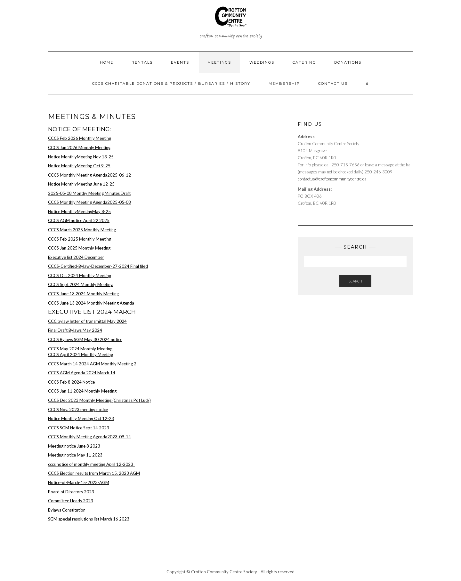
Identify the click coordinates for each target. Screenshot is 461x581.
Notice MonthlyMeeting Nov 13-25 (81, 156)
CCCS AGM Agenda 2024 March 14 (81, 372)
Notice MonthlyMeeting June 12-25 (81, 184)
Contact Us (333, 83)
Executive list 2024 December (76, 257)
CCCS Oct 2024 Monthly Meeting (79, 275)
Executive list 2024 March (92, 311)
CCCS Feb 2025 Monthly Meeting (79, 239)
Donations (347, 62)
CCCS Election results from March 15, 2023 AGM (94, 473)
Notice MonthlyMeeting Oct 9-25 (79, 165)
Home (106, 62)
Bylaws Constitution (66, 510)
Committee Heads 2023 (70, 500)
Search (355, 281)
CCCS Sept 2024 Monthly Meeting (80, 284)
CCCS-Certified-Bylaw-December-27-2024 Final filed (98, 266)
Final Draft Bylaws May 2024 (75, 330)
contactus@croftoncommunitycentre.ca (332, 178)
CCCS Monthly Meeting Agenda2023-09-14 (89, 436)
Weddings (261, 62)
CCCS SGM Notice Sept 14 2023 (78, 427)
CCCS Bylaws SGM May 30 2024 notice (85, 339)
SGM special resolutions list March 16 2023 (88, 518)
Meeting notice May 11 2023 (75, 455)
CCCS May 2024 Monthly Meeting (80, 348)
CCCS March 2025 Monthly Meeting (82, 229)
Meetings (219, 62)
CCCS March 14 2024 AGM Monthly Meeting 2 (92, 363)
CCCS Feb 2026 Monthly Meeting (79, 138)
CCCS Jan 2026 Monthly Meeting (79, 147)
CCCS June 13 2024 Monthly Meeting (83, 293)
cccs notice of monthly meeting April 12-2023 (91, 464)
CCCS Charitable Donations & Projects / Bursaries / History (171, 83)
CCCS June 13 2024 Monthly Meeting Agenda (91, 303)
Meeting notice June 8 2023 (74, 446)
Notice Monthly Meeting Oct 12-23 (81, 418)
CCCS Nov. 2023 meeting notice (78, 409)
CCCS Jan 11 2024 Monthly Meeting (82, 391)
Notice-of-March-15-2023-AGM (78, 482)
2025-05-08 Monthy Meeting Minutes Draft (89, 193)
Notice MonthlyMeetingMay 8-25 (79, 211)
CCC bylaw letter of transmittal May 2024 (87, 321)
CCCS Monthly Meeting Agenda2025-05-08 (89, 202)
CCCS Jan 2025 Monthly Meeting (79, 248)
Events (180, 62)
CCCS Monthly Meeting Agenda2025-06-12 (89, 175)
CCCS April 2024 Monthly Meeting (80, 354)
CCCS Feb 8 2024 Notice (71, 382)
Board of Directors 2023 (71, 491)
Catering (304, 62)
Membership (284, 83)
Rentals (142, 62)
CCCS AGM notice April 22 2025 (78, 220)
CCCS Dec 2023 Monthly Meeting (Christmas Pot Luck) (99, 400)
